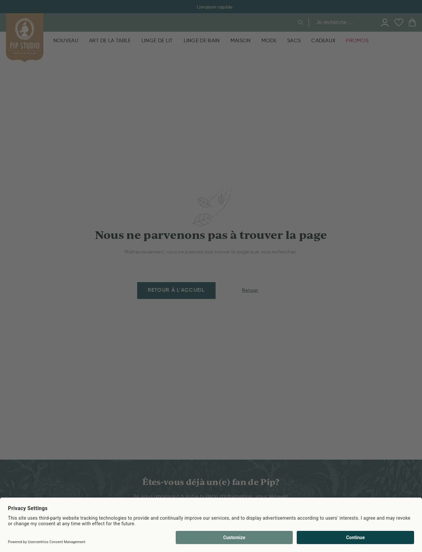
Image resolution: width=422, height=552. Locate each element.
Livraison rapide (210, 7)
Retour (250, 290)
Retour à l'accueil (176, 290)
